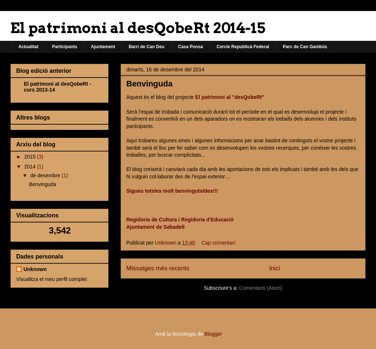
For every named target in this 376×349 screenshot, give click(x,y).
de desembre (46, 175)
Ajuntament (103, 46)
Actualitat (28, 46)
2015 (30, 157)
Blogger (213, 334)
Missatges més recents (157, 268)
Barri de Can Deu (146, 46)
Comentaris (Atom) (260, 288)
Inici (274, 268)
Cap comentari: (219, 243)
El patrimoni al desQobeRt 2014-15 (137, 28)
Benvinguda (149, 83)
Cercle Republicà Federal (243, 46)
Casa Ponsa (190, 46)
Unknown (35, 269)
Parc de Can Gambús (305, 46)
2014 (30, 167)
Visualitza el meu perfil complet (51, 279)
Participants (64, 46)
